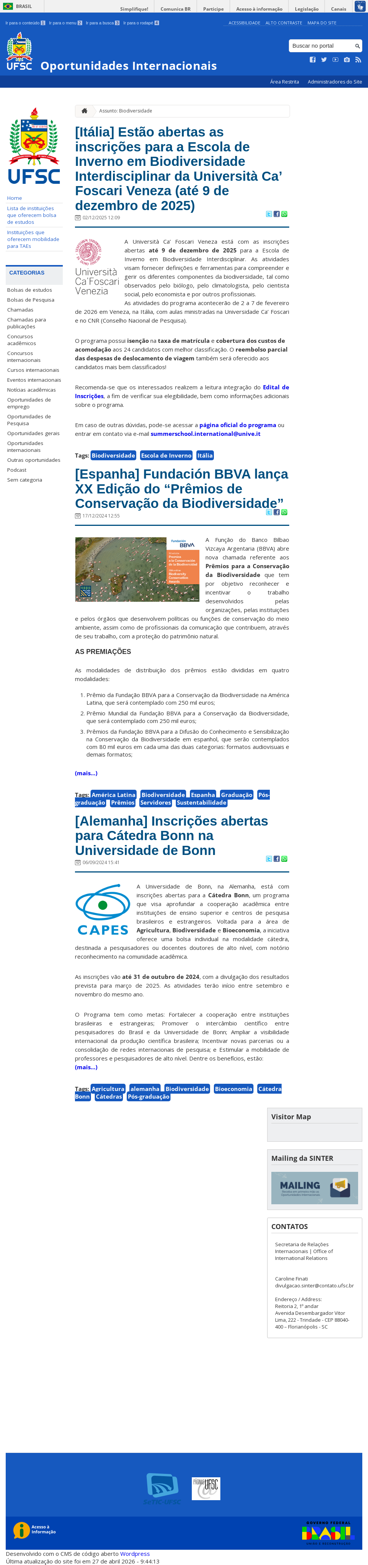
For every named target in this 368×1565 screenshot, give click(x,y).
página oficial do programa (237, 425)
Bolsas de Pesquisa (30, 299)
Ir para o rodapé (141, 23)
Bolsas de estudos (29, 289)
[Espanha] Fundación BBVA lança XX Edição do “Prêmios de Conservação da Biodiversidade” (181, 488)
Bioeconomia (233, 1089)
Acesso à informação (259, 9)
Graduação (236, 795)
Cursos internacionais (33, 369)
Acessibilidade (244, 23)
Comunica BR (176, 9)
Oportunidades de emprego (29, 403)
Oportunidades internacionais (25, 446)
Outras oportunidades (34, 459)
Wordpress (135, 1553)
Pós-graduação (148, 1096)
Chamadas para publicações (26, 323)
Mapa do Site (321, 23)
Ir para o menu (65, 23)
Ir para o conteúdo (25, 23)
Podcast (16, 469)
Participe (213, 9)
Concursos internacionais (24, 356)
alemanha (145, 1089)
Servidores (155, 802)
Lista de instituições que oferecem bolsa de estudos (31, 215)
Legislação (307, 9)
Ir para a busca (103, 23)
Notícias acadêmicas (31, 389)
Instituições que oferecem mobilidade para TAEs (33, 239)
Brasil (24, 6)
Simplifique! (134, 9)
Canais (338, 9)
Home (14, 197)
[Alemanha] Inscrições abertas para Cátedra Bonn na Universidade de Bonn (171, 835)
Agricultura (108, 1089)
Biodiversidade (113, 455)
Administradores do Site (335, 82)
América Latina (113, 795)
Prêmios (122, 802)
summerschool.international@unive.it (206, 433)
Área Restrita (285, 82)
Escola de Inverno (166, 455)
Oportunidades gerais (33, 433)
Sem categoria (24, 479)
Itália (205, 455)
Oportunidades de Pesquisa (29, 420)
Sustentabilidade (201, 802)
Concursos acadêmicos (21, 340)
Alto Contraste (284, 23)
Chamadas (20, 309)
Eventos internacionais (34, 379)
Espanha (203, 795)
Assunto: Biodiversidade (125, 111)
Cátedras (109, 1096)
